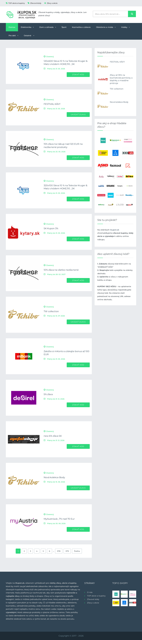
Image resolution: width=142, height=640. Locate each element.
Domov (12, 27)
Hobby (125, 27)
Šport (64, 27)
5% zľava (48, 394)
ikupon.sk (114, 230)
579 (67, 551)
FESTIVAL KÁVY (52, 104)
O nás (89, 592)
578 (58, 551)
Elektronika (27, 27)
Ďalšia (77, 551)
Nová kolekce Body (54, 477)
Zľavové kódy (34, 3)
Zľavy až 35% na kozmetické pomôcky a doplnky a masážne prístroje (121, 79)
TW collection (51, 311)
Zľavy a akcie (50, 3)
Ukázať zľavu (78, 114)
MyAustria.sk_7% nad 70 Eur (59, 519)
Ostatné (29, 35)
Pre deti (13, 35)
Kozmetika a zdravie (81, 27)
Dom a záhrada (47, 27)
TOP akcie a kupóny (15, 3)
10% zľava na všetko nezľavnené (61, 270)
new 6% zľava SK (53, 436)
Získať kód (78, 74)
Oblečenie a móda (106, 27)
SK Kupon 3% (51, 228)
